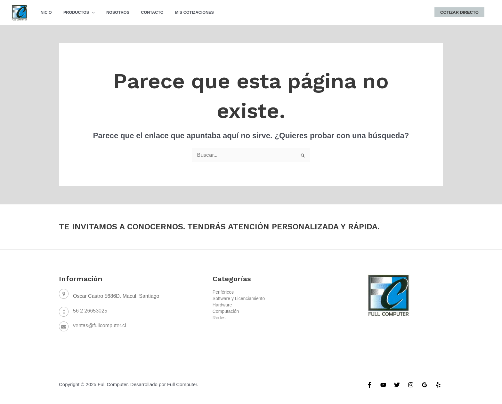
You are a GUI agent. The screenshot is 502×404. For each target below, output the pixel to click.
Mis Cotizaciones (178, 12)
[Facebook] (369, 385)
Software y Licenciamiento (239, 298)
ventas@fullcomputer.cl (99, 326)
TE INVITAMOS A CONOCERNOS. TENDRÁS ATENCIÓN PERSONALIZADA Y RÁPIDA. (221, 227)
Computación (226, 311)
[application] (87, 12)
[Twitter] (397, 385)
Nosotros (108, 12)
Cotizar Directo (461, 12)
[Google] (424, 385)
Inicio (44, 12)
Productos (73, 12)
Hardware (222, 305)
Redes (219, 318)
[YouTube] (383, 385)
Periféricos (223, 292)
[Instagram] (411, 385)
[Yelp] (438, 385)
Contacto (140, 12)
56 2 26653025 (90, 311)
